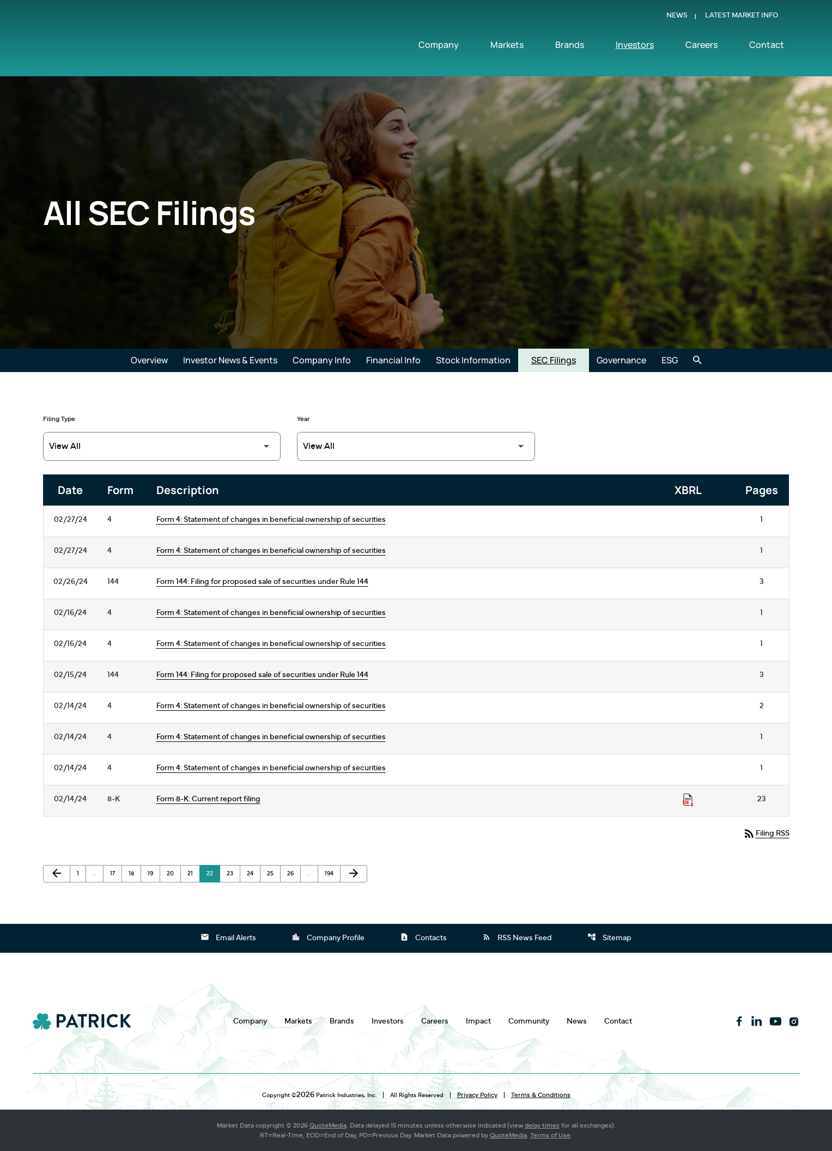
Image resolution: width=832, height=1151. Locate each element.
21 (193, 873)
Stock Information (473, 360)
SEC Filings (553, 360)
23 (233, 873)
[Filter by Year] (416, 446)
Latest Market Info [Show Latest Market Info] (741, 18)
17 (116, 873)
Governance (621, 360)
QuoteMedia (328, 1125)
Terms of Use (550, 1135)
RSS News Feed (517, 937)
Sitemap (609, 937)
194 (331, 873)
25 (273, 873)
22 (213, 873)
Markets (507, 47)
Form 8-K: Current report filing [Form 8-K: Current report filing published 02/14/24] (208, 799)
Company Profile (328, 937)
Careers (701, 47)
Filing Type (59, 419)
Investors (635, 47)
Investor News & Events (230, 360)
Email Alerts (228, 937)
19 (153, 873)
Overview (149, 360)
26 (294, 873)
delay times (542, 1125)
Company (438, 47)
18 (134, 873)
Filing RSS (766, 833)
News (677, 18)
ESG (669, 360)
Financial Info (393, 360)
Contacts (423, 937)
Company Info (322, 360)
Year (303, 419)
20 (173, 873)
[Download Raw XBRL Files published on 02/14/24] (688, 800)
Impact (478, 1021)
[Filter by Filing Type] (162, 446)
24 (253, 873)
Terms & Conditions (540, 1095)
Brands (569, 47)
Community (528, 1021)
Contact (766, 47)
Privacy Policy (477, 1095)
